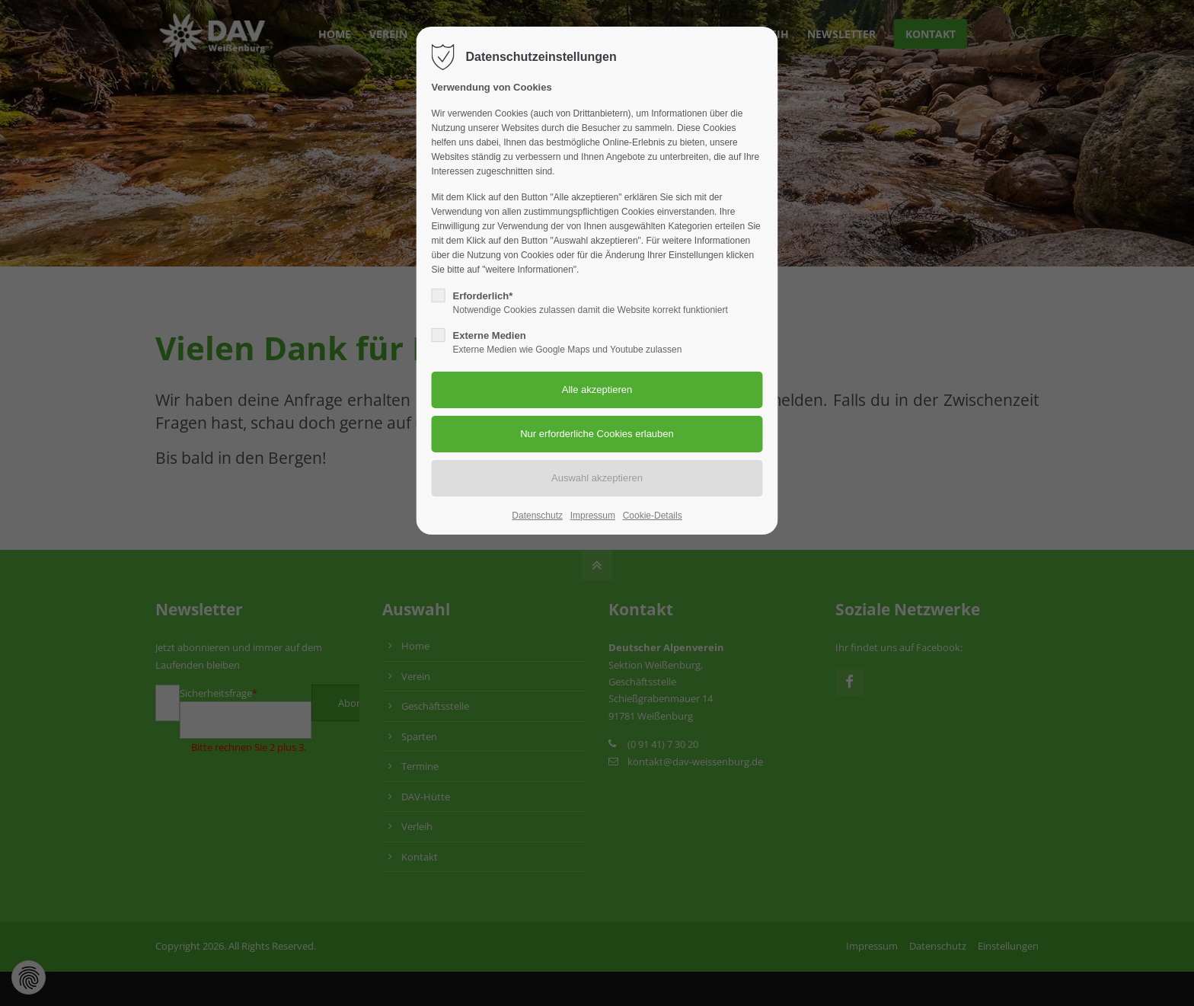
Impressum (592, 515)
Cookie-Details (652, 515)
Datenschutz (537, 515)
